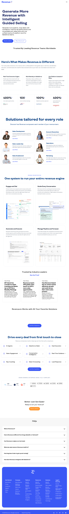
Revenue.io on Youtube (66, 511)
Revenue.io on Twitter (60, 511)
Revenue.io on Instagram (63, 511)
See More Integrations (35, 325)
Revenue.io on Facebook (57, 511)
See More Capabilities (34, 368)
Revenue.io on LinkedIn (54, 511)
